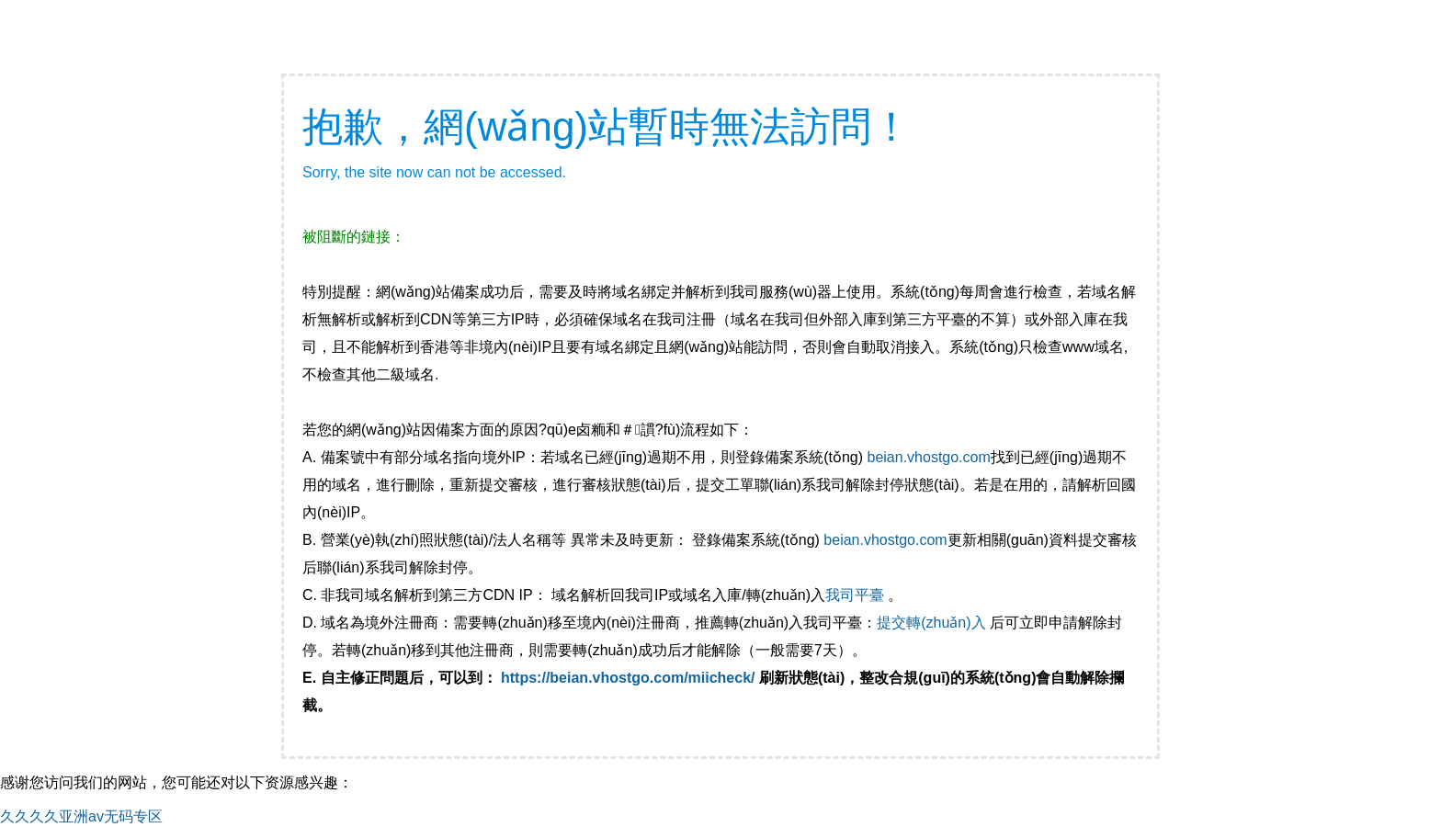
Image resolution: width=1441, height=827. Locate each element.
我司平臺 (856, 595)
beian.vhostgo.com (928, 457)
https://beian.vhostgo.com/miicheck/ (628, 677)
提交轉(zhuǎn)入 (931, 622)
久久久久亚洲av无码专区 (81, 816)
